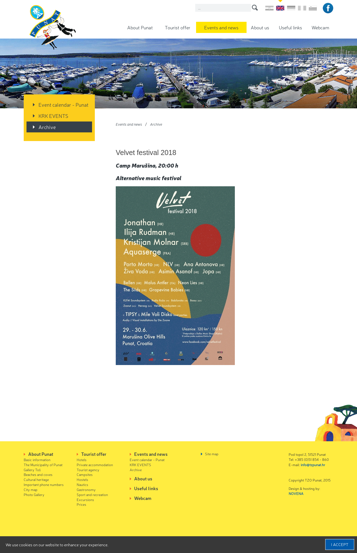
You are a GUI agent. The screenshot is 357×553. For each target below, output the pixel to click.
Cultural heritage (36, 479)
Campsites (85, 474)
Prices (81, 504)
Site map (211, 453)
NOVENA (296, 493)
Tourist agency (88, 469)
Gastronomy (86, 489)
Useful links (290, 27)
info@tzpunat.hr (313, 464)
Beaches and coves (38, 474)
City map (30, 489)
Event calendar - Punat (63, 104)
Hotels (81, 459)
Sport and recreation (92, 494)
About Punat (140, 27)
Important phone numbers (44, 484)
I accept (339, 544)
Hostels (82, 479)
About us (260, 27)
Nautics (82, 484)
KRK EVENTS (53, 115)
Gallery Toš (32, 469)
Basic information (37, 459)
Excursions (85, 499)
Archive (47, 126)
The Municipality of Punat (43, 464)
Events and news (221, 27)
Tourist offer (177, 27)
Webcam (320, 27)
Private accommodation (95, 464)
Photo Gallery (34, 494)
